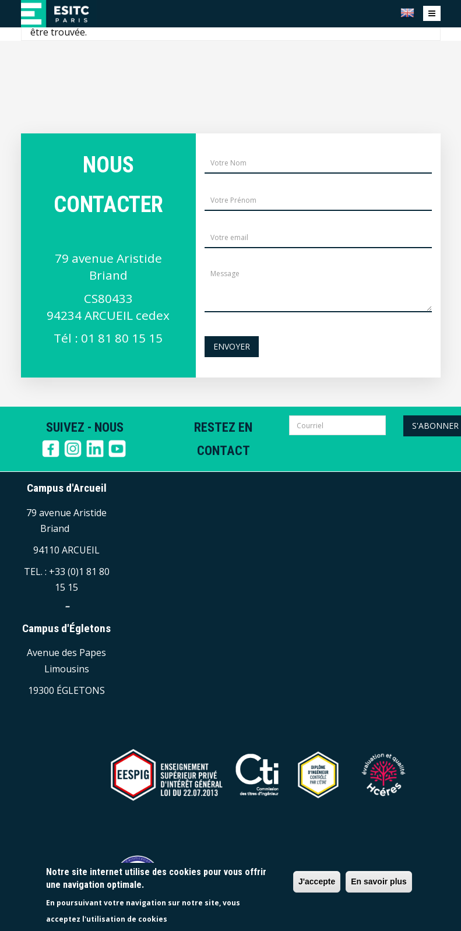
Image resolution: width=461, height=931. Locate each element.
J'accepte (316, 881)
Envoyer (231, 346)
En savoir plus (379, 881)
